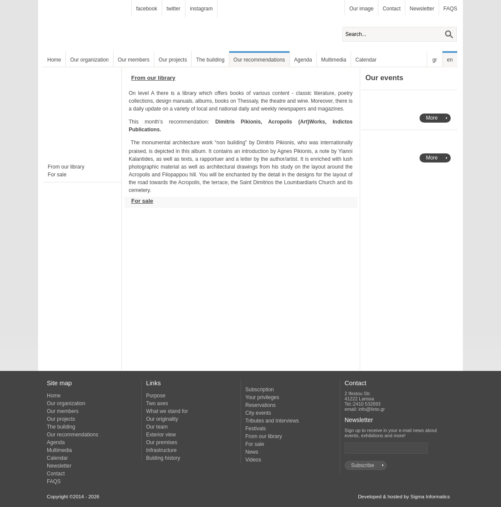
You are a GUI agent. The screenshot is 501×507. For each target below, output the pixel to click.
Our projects (173, 60)
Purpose (156, 396)
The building (210, 60)
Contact (391, 9)
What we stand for (167, 411)
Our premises (161, 442)
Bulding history (163, 458)
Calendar (366, 60)
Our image (361, 9)
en (449, 60)
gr (435, 60)
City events (258, 413)
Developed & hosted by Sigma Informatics (404, 496)
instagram (201, 9)
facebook (146, 9)
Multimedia (333, 60)
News (251, 452)
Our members (134, 60)
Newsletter (422, 9)
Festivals (255, 429)
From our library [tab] (150, 80)
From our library (66, 167)
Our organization (89, 60)
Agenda (303, 60)
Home (54, 60)
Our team (157, 427)
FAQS (450, 9)
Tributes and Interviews (272, 421)
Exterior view (161, 435)
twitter (173, 9)
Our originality (162, 419)
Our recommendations (259, 60)
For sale (57, 175)
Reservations (260, 405)
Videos (253, 460)
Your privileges (262, 397)
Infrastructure (161, 450)
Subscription (259, 390)
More (432, 118)
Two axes (157, 403)
